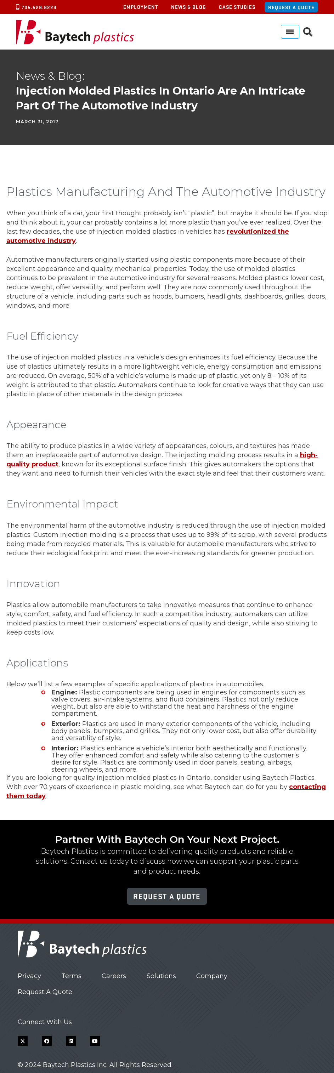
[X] (23, 1041)
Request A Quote (45, 992)
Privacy (29, 976)
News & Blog (188, 6)
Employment (140, 6)
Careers (114, 976)
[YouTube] (95, 1041)
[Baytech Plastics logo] (75, 31)
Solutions (161, 976)
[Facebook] (47, 1041)
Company (211, 976)
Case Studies (237, 6)
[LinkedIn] (71, 1041)
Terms (71, 976)
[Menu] (290, 31)
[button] (308, 32)
